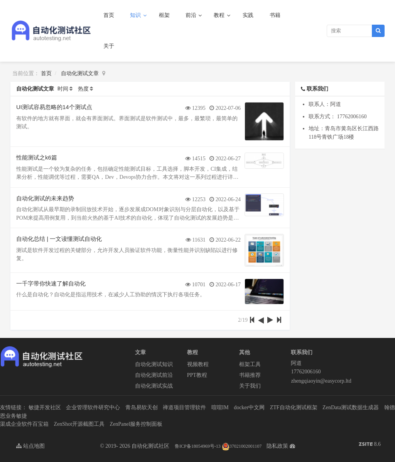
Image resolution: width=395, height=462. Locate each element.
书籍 (275, 15)
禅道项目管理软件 (184, 407)
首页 (108, 15)
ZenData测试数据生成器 (350, 407)
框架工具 (250, 364)
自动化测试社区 (150, 446)
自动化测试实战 (154, 386)
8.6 (370, 445)
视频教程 (198, 364)
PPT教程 (197, 375)
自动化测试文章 (80, 73)
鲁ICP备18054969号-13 (198, 446)
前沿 (192, 15)
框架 (164, 15)
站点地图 (30, 446)
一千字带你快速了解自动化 (51, 283)
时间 (62, 89)
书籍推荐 (250, 375)
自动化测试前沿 (154, 375)
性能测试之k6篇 (36, 157)
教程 (220, 15)
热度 (83, 89)
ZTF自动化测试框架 (293, 407)
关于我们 (250, 386)
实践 (248, 15)
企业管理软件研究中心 (93, 407)
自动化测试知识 (154, 364)
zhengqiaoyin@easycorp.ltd (317, 381)
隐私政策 (277, 446)
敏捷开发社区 (45, 407)
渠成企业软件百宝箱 (24, 424)
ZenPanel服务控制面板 (136, 424)
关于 (108, 46)
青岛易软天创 (141, 407)
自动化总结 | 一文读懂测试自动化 (59, 238)
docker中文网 (249, 407)
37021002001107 (242, 446)
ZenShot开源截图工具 (79, 424)
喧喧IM (220, 407)
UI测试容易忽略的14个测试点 (54, 107)
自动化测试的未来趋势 (45, 198)
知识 (136, 15)
